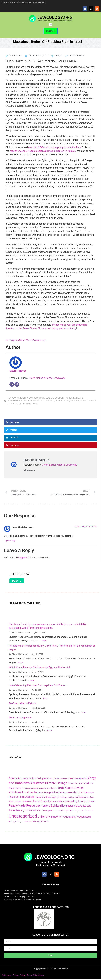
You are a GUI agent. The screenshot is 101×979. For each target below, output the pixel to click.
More (44, 641)
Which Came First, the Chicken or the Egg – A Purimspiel (39, 667)
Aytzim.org (6, 975)
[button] (50, 24)
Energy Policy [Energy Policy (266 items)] (51, 792)
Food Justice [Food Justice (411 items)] (26, 796)
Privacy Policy (19, 975)
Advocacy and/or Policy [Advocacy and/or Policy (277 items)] (30, 778)
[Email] (11, 384)
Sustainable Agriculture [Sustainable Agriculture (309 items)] (78, 805)
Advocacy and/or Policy (20, 398)
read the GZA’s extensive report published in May (54, 147)
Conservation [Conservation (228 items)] (15, 788)
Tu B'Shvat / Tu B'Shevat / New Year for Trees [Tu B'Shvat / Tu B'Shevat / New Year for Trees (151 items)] (75, 811)
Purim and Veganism (20, 717)
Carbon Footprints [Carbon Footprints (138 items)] (61, 779)
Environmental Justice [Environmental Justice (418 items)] (72, 792)
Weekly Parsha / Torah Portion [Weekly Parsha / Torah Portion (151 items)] (20, 822)
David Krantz (17, 371)
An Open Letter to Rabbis (22, 703)
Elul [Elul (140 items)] (41, 793)
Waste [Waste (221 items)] (88, 817)
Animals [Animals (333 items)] (48, 778)
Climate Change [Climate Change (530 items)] (56, 783)
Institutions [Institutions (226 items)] (80, 797)
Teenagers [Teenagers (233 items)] (46, 810)
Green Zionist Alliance (41, 378)
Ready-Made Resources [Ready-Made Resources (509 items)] (25, 805)
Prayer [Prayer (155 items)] (91, 801)
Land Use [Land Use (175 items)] (68, 801)
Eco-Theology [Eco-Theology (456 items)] (31, 792)
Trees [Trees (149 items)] (55, 811)
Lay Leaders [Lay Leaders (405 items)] (80, 801)
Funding (74, 401)
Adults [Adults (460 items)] (13, 778)
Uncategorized (30, 404)
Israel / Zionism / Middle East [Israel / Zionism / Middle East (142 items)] (20, 802)
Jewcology (59, 378)
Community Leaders (44, 398)
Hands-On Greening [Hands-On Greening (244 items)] (45, 797)
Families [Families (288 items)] (13, 796)
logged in (23, 557)
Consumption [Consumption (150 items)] (38, 788)
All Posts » (29, 470)
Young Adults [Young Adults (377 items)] (41, 821)
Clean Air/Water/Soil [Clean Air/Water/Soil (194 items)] (77, 778)
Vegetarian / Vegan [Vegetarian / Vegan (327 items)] (73, 816)
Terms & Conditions (35, 975)
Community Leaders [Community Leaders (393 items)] (80, 783)
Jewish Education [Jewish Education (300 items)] (42, 801)
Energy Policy (62, 401)
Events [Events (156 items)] (91, 793)
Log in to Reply (9, 541)
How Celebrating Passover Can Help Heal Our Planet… (38, 685)
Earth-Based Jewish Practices (38, 401)
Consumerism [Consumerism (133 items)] (27, 788)
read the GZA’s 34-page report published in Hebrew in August (42, 150)
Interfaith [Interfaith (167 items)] (90, 797)
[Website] (16, 384)
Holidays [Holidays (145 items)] (71, 797)
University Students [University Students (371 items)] (50, 816)
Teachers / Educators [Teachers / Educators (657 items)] (25, 810)
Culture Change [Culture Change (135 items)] (50, 788)
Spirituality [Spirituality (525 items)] (58, 805)
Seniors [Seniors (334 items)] (45, 805)
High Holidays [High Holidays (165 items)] (61, 797)
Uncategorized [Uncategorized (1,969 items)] (23, 816)
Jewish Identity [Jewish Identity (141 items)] (58, 802)
